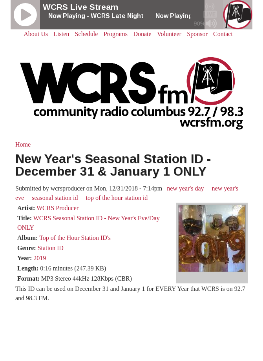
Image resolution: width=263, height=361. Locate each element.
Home (23, 144)
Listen (61, 34)
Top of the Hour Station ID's (75, 237)
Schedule (86, 34)
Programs (116, 34)
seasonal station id (55, 197)
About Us (36, 34)
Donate (142, 34)
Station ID (51, 248)
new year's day (185, 188)
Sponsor (197, 34)
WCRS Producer (58, 208)
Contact (223, 34)
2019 (39, 258)
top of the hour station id (117, 197)
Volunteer (169, 34)
